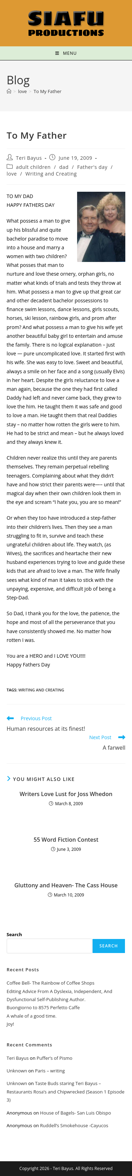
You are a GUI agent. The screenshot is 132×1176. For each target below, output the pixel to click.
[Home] (9, 91)
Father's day (92, 167)
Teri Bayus (29, 158)
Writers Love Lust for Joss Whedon (66, 794)
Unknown (17, 1070)
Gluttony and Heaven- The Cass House (66, 885)
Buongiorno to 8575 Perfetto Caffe (43, 1007)
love (12, 173)
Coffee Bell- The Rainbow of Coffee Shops (50, 983)
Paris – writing (50, 1070)
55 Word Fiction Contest (66, 839)
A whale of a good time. (32, 1016)
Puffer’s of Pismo (55, 1058)
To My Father (48, 91)
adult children (33, 167)
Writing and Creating (51, 173)
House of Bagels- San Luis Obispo (75, 1113)
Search (14, 934)
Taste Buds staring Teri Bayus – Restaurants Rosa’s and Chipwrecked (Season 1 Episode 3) (66, 1091)
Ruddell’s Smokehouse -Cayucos (74, 1125)
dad (64, 167)
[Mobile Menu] (66, 53)
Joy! (10, 1024)
